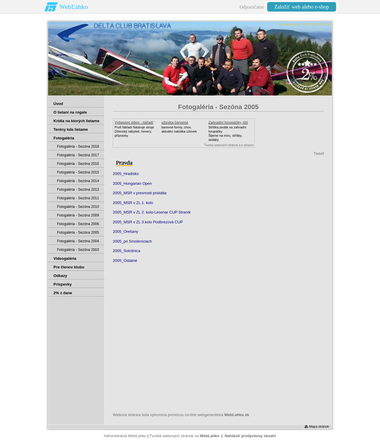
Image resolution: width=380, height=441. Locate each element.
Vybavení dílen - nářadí (134, 122)
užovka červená (175, 122)
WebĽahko (73, 6)
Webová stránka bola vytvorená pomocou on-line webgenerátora (181, 415)
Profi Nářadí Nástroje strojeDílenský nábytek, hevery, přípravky (134, 131)
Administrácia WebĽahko (125, 436)
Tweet (319, 153)
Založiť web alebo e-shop (301, 7)
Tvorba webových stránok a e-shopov (229, 145)
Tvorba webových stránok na (184, 436)
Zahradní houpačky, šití (228, 122)
